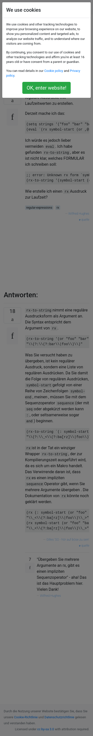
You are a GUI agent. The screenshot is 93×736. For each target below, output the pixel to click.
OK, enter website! (46, 88)
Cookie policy (53, 71)
